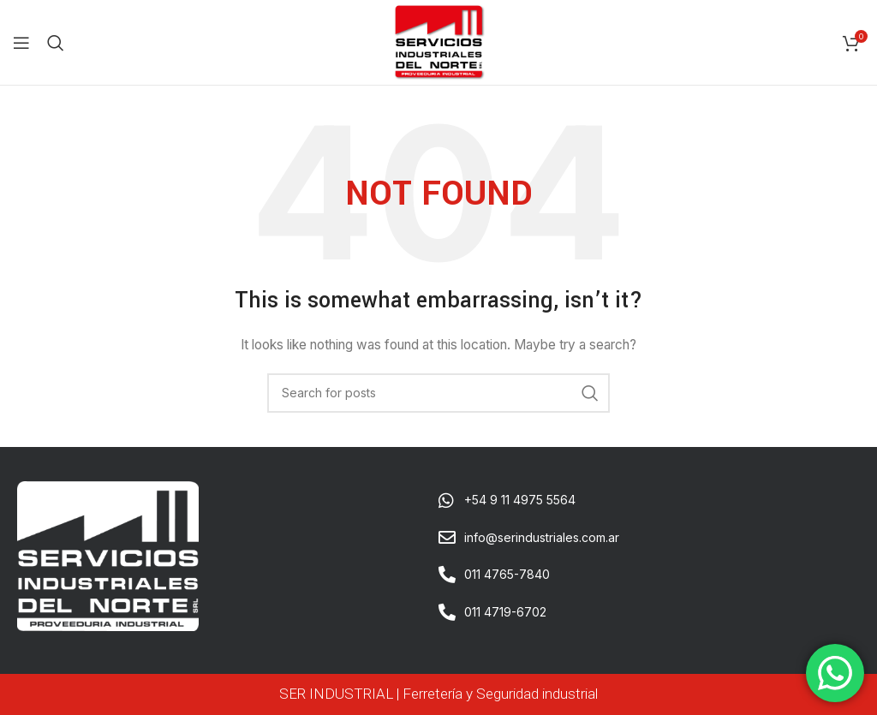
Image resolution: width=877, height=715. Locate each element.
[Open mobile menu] (21, 43)
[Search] (56, 43)
